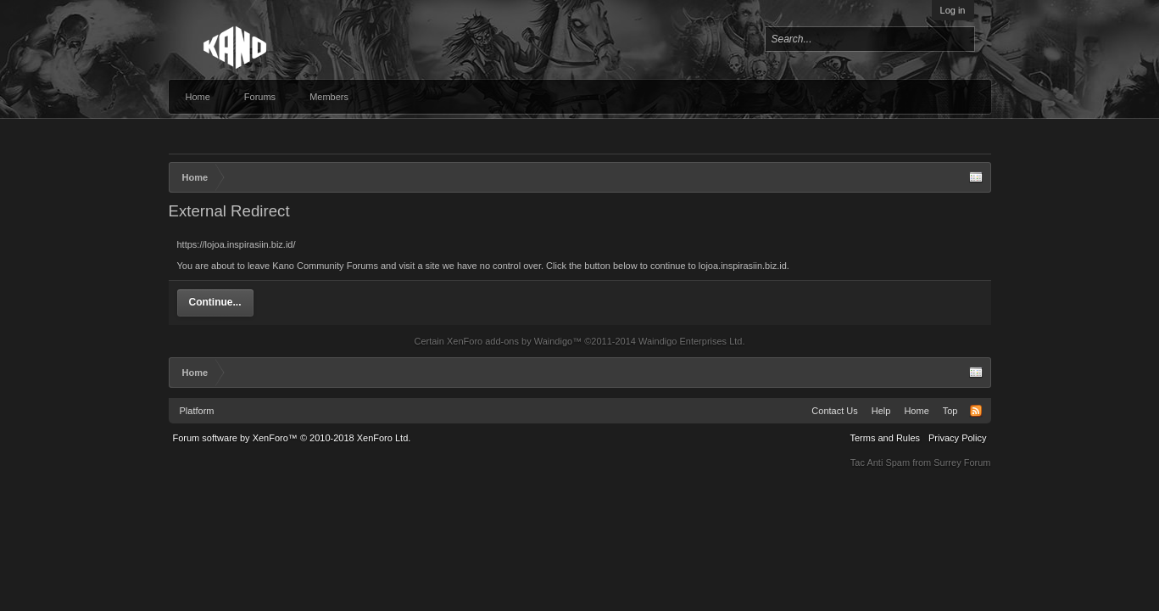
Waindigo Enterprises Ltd (690, 341)
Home (198, 97)
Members (328, 97)
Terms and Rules (885, 438)
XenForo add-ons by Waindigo (509, 341)
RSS (976, 411)
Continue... (215, 302)
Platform (197, 411)
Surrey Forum (961, 462)
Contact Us (834, 411)
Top (950, 411)
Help (881, 411)
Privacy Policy (957, 438)
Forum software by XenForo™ (292, 438)
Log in (953, 10)
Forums (260, 97)
